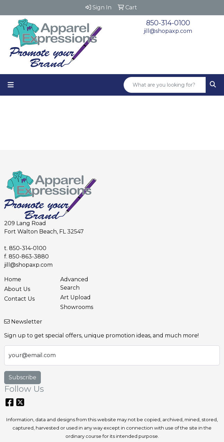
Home (12, 279)
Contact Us (19, 298)
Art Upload (75, 297)
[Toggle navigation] (10, 85)
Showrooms (76, 307)
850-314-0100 (168, 23)
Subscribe (22, 377)
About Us (17, 289)
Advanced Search (74, 283)
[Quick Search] (165, 85)
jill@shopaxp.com (168, 31)
